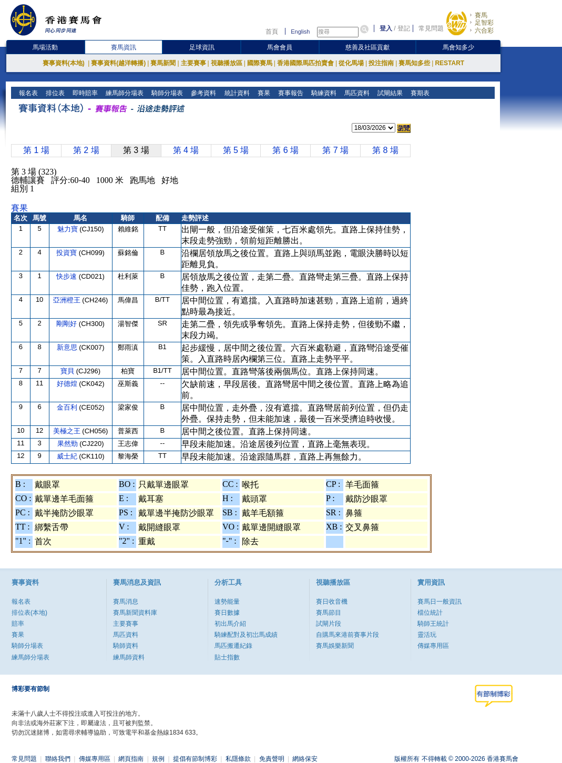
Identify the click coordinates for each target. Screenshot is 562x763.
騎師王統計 (433, 623)
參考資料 (202, 93)
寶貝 (68, 371)
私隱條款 (238, 758)
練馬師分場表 (124, 93)
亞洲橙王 (68, 300)
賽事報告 (289, 93)
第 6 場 (285, 150)
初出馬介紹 (230, 623)
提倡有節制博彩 (195, 758)
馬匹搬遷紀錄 (233, 645)
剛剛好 (67, 324)
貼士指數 (227, 657)
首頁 (271, 31)
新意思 (68, 347)
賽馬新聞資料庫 (135, 612)
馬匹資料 (355, 93)
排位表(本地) (29, 612)
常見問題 (431, 28)
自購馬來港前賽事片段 (347, 634)
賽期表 (418, 93)
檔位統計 (430, 612)
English (300, 31)
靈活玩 (426, 634)
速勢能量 (227, 601)
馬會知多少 (458, 47)
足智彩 (484, 22)
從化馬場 (351, 63)
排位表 (54, 93)
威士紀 (68, 456)
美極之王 (68, 431)
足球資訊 (201, 47)
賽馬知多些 (414, 63)
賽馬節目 (328, 612)
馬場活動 (45, 47)
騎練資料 (322, 93)
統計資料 (235, 93)
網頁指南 (131, 758)
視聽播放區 (226, 63)
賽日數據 (227, 612)
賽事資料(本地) (64, 63)
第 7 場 (335, 150)
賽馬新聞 (163, 63)
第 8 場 (385, 150)
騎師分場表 (166, 93)
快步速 (67, 276)
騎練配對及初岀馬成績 (246, 634)
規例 (158, 758)
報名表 (27, 93)
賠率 (18, 623)
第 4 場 (186, 150)
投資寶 (67, 253)
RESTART (449, 63)
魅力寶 (68, 229)
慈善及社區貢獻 (367, 47)
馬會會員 (279, 47)
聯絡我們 (57, 758)
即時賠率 (84, 93)
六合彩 (484, 30)
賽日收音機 (332, 601)
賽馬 (481, 15)
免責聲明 (271, 758)
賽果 (263, 93)
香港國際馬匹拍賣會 (305, 63)
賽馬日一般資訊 (439, 601)
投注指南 (381, 63)
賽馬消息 (125, 601)
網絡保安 (305, 758)
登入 (386, 28)
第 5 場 (236, 150)
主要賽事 (193, 63)
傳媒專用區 (433, 645)
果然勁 (68, 443)
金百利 (68, 407)
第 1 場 (36, 150)
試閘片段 (328, 623)
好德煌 (68, 384)
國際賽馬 (259, 63)
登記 (403, 28)
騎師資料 (125, 645)
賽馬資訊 (123, 47)
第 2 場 (86, 150)
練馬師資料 (129, 657)
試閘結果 (388, 93)
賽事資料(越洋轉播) (118, 63)
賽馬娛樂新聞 (335, 645)
